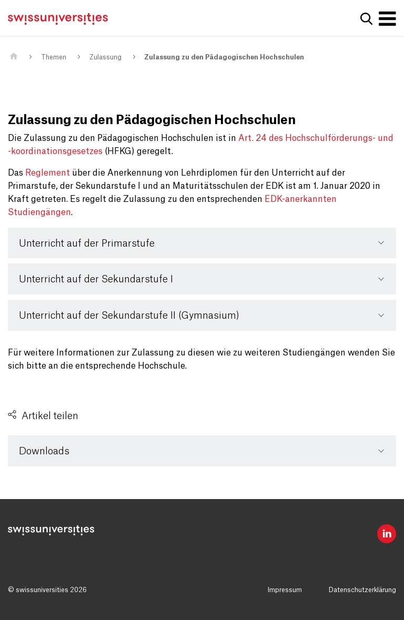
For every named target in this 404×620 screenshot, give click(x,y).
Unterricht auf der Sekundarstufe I (96, 279)
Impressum (285, 590)
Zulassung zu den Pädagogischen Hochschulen (224, 57)
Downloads (44, 451)
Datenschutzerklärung (362, 590)
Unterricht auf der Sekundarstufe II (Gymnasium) (129, 315)
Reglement (47, 173)
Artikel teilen (50, 416)
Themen (53, 57)
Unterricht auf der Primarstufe (87, 243)
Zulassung (105, 57)
